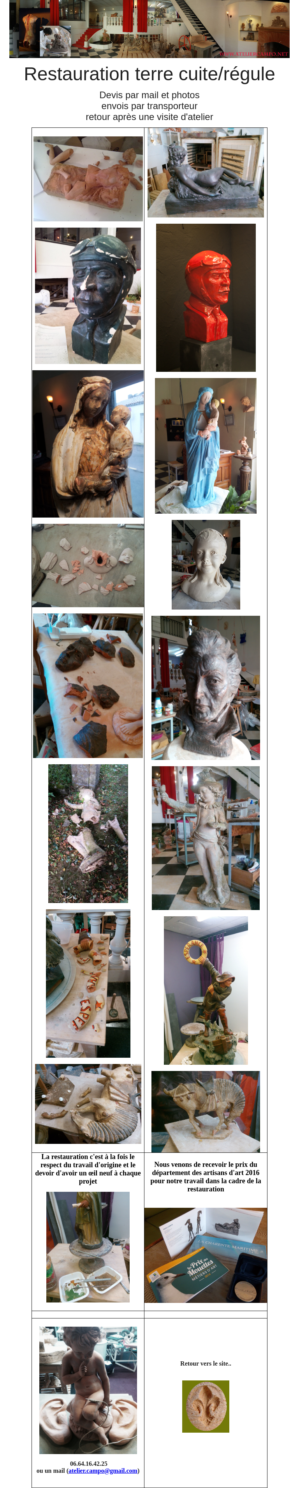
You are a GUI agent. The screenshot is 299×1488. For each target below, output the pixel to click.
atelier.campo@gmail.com (103, 1470)
